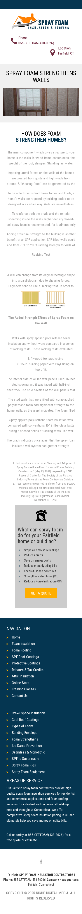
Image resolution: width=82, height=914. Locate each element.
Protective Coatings (23, 663)
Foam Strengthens (22, 739)
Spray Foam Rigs (21, 765)
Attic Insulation (20, 676)
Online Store (18, 682)
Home (13, 637)
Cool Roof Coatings (23, 719)
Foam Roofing (19, 650)
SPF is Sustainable (23, 758)
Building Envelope (22, 732)
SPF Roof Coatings (23, 657)
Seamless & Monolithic (26, 752)
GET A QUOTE (41, 593)
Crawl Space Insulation (26, 713)
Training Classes (21, 689)
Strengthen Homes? (41, 140)
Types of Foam (20, 726)
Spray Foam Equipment (26, 772)
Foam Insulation (21, 643)
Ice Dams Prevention (24, 745)
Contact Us (17, 695)
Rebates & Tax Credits (25, 670)
